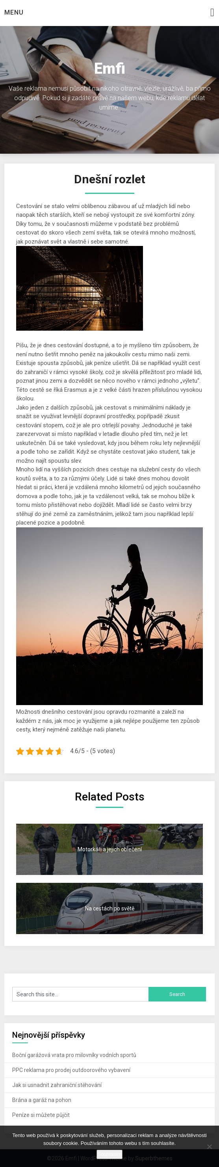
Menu (14, 12)
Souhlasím (109, 1154)
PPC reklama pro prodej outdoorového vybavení (71, 1070)
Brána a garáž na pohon (41, 1100)
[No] (209, 1146)
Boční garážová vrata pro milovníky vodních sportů (74, 1055)
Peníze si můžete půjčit (41, 1115)
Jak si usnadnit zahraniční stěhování (57, 1085)
